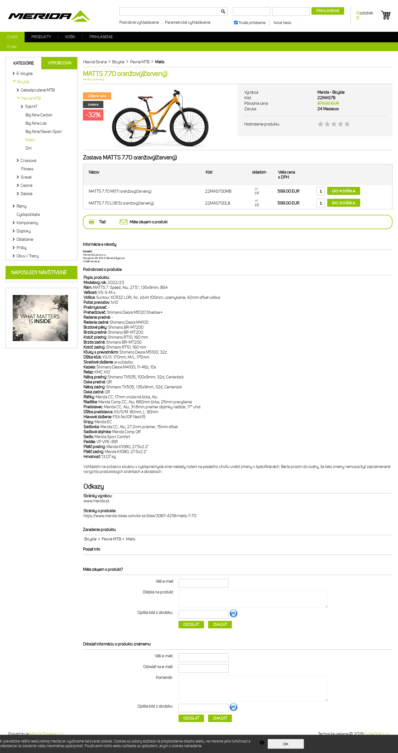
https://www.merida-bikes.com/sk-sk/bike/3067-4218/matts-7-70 (139, 515)
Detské (26, 193)
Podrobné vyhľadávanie (139, 22)
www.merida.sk (96, 500)
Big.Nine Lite (35, 123)
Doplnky (24, 231)
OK (285, 744)
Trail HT (31, 106)
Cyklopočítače (28, 214)
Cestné (26, 185)
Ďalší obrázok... (233, 616)
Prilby (22, 247)
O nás (12, 37)
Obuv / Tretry (28, 255)
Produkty (41, 37)
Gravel (26, 177)
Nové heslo (282, 22)
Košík (70, 37)
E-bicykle (25, 73)
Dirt (28, 148)
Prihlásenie (101, 37)
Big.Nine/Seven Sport (43, 131)
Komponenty (27, 222)
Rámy (22, 206)
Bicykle (90, 539)
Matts (30, 139)
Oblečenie (25, 239)
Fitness (27, 168)
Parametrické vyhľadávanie (187, 22)
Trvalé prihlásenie (252, 22)
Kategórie (23, 63)
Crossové (28, 160)
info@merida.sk (91, 261)
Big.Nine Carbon (39, 115)
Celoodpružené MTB (38, 90)
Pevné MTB (111, 539)
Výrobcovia (59, 63)
